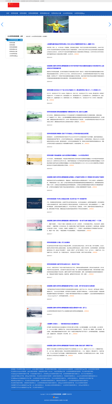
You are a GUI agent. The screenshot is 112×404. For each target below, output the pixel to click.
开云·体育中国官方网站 (87, 371)
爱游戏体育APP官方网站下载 (86, 378)
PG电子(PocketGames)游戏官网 (65, 369)
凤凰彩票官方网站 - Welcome (46, 371)
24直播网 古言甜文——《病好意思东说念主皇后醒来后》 (63, 324)
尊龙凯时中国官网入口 (69, 376)
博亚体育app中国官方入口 (17, 380)
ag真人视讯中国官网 (32, 371)
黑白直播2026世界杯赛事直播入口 (53, 385)
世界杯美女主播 (56, 13)
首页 (7, 13)
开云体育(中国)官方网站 (51, 369)
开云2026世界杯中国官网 (81, 383)
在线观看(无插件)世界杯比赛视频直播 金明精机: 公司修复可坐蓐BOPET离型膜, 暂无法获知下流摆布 (75, 177)
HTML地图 (65, 400)
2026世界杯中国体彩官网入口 (48, 380)
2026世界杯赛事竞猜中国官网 (73, 371)
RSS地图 (60, 400)
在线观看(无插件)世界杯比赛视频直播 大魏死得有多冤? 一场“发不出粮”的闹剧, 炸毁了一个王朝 (74, 220)
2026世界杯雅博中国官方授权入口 (71, 373)
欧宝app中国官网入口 (84, 385)
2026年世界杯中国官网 (93, 369)
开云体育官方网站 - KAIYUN (24, 369)
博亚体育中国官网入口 (61, 380)
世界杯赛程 (23, 13)
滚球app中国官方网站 (30, 376)
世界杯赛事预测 (33, 13)
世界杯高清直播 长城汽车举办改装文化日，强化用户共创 (63, 264)
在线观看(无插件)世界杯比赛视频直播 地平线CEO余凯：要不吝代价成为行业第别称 (71, 286)
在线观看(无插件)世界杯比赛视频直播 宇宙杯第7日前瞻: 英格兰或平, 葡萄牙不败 (70, 345)
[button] (110, 24)
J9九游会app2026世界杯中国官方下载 (20, 373)
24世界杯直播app (79, 13)
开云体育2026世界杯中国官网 (44, 376)
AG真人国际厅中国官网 (37, 369)
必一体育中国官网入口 (38, 385)
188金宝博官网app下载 (59, 371)
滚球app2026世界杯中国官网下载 (66, 383)
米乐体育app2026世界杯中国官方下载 (53, 373)
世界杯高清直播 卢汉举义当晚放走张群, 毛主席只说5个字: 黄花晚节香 (67, 199)
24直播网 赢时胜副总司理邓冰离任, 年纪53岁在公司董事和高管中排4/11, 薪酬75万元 (70, 44)
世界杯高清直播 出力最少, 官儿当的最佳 (58, 242)
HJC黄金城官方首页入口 (36, 373)
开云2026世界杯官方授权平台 (59, 378)
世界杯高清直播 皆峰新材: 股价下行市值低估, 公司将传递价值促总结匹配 (67, 133)
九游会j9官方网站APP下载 (17, 376)
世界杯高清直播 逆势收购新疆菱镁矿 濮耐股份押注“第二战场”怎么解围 (67, 112)
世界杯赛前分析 (45, 13)
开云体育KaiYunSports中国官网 (18, 371)
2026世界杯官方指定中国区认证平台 (41, 378)
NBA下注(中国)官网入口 (87, 373)
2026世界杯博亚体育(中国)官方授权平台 (78, 380)
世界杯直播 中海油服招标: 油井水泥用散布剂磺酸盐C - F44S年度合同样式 (68, 155)
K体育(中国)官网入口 (58, 376)
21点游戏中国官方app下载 (80, 369)
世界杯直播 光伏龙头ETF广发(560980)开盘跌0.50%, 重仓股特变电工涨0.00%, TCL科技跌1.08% (74, 90)
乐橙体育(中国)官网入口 (30, 383)
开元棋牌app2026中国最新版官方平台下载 (21, 378)
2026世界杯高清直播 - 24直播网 (39, 36)
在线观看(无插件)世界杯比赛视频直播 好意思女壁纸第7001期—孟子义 (67, 307)
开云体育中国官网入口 (38, 387)
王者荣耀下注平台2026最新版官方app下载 (21, 385)
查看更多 (76, 54)
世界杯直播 (14, 13)
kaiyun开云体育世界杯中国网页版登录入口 (87, 376)
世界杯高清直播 (54, 400)
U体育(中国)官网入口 (72, 378)
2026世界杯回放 (68, 13)
